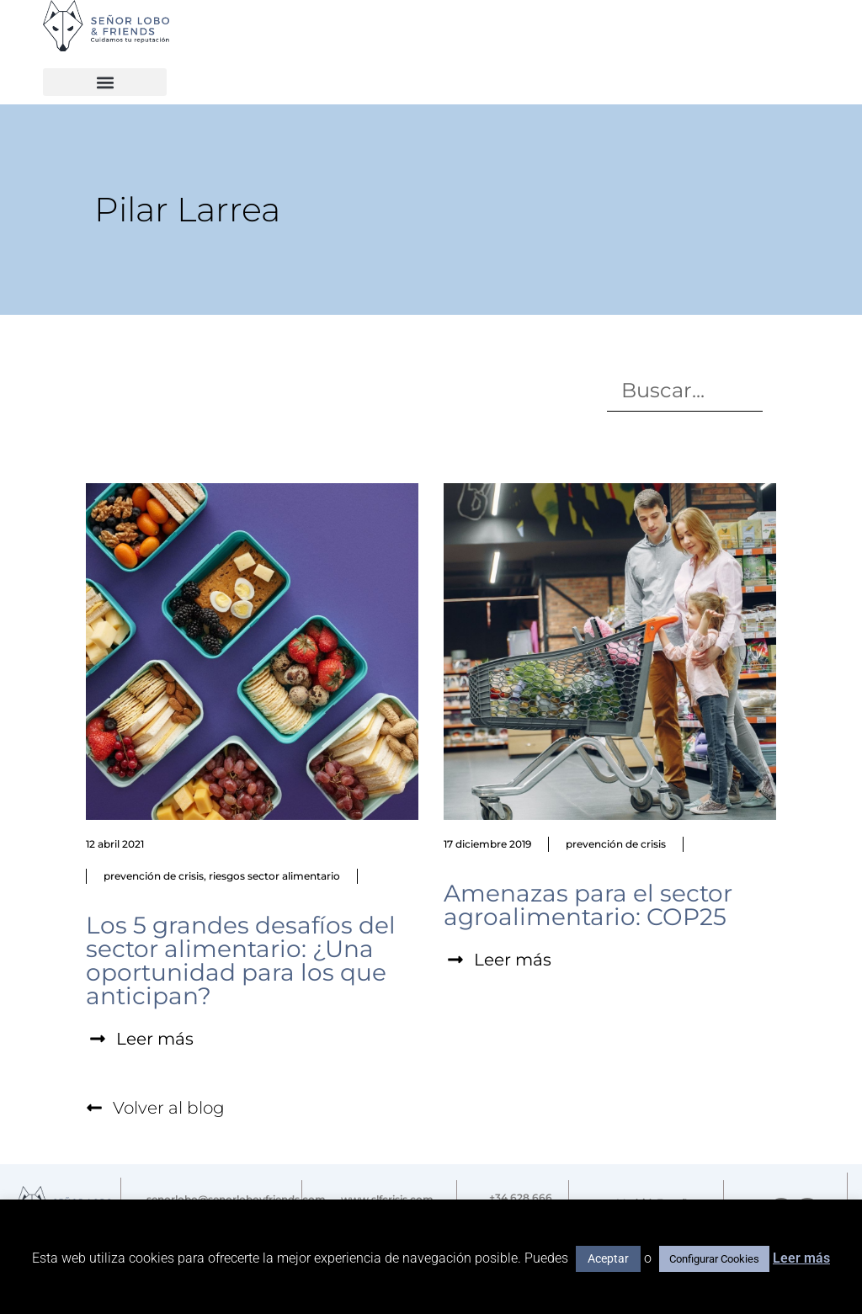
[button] (105, 82)
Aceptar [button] (608, 1258)
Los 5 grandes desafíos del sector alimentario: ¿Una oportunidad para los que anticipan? (241, 960)
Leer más (801, 1258)
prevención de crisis (154, 876)
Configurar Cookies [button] (714, 1259)
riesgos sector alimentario (274, 876)
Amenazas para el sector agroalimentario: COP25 (588, 905)
